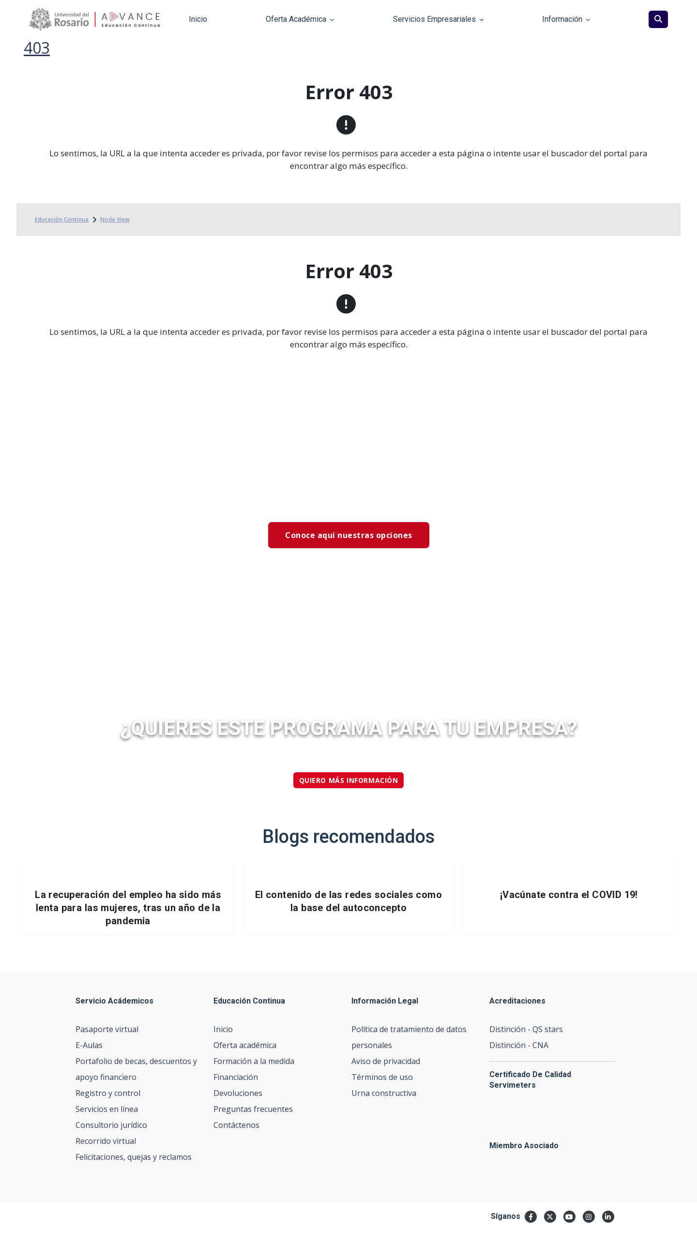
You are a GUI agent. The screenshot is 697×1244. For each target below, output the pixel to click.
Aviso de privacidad (385, 1061)
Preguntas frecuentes (253, 1109)
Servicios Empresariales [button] (438, 19)
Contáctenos (236, 1125)
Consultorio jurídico (111, 1125)
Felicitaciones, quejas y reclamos (134, 1157)
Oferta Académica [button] (300, 19)
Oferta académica (244, 1045)
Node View (115, 219)
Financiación (235, 1077)
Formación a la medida (253, 1061)
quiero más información (348, 780)
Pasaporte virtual (107, 1029)
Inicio (223, 1029)
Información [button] (566, 19)
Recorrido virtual (106, 1141)
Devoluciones (237, 1093)
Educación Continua (62, 219)
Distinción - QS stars (526, 1029)
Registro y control (108, 1093)
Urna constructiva (383, 1093)
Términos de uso (382, 1077)
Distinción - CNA (518, 1045)
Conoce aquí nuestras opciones (348, 535)
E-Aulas (89, 1045)
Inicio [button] (198, 19)
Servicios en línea (107, 1109)
